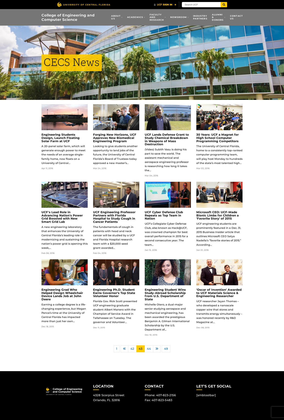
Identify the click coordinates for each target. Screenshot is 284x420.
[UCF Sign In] (165, 5)
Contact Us (236, 17)
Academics (135, 17)
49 (166, 348)
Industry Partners (200, 17)
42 (132, 348)
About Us (116, 17)
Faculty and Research (157, 17)
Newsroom (178, 17)
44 (149, 348)
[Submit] (224, 4)
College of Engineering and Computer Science (68, 17)
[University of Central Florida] (83, 4)
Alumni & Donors (218, 17)
